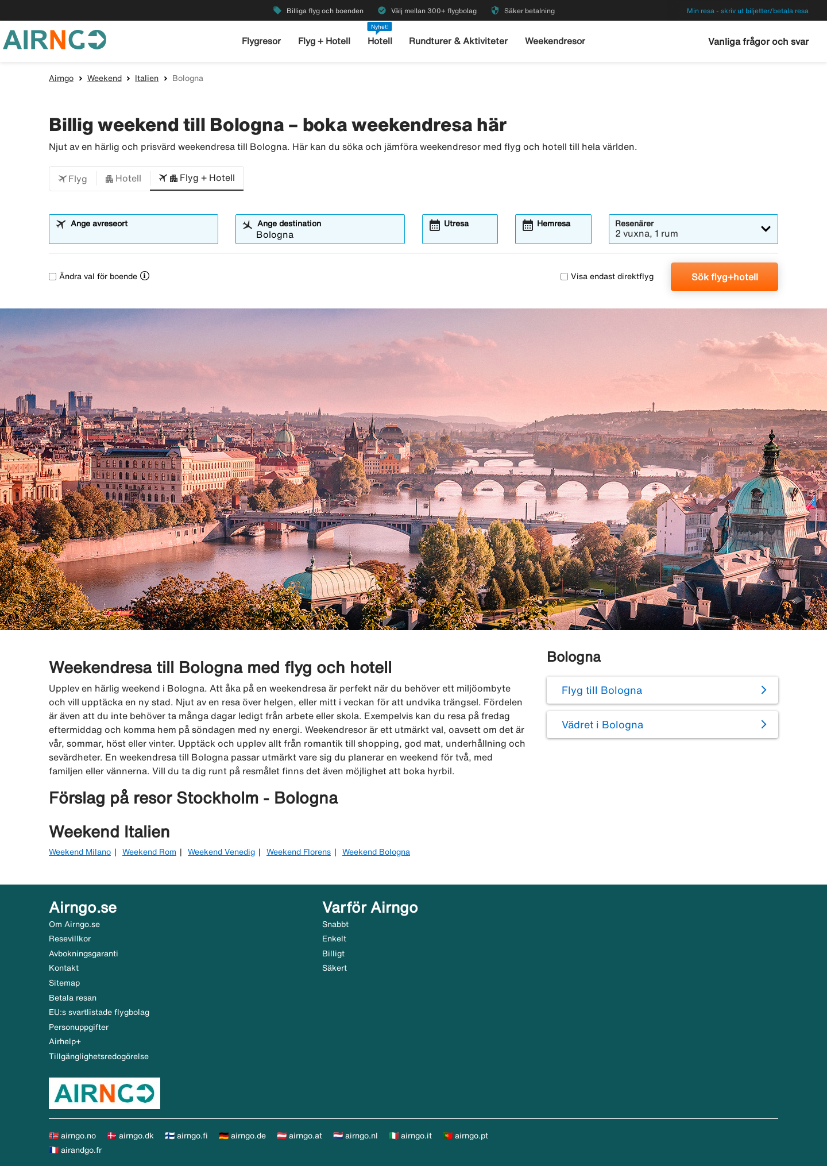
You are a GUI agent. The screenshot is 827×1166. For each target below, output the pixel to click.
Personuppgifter (79, 1027)
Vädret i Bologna (602, 724)
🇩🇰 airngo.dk (130, 1136)
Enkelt (334, 939)
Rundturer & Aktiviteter (459, 41)
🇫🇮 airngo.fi (186, 1136)
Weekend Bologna (376, 852)
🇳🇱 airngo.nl (355, 1136)
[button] (72, 179)
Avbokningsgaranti (83, 953)
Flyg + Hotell (326, 41)
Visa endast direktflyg (607, 276)
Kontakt (64, 968)
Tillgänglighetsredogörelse (99, 1056)
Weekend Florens (298, 852)
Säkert (334, 968)
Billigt (333, 953)
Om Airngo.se (74, 924)
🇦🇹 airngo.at (299, 1136)
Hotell (381, 41)
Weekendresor (552, 41)
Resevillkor (70, 939)
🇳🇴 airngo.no (72, 1136)
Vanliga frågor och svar (758, 41)
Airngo (61, 78)
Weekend (104, 78)
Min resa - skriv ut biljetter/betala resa (748, 10)
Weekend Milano (80, 852)
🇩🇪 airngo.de (242, 1136)
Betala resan (72, 998)
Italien (147, 78)
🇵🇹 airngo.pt (465, 1136)
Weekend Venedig (221, 852)
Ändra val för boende (93, 276)
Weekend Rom (149, 852)
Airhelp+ (65, 1041)
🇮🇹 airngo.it (410, 1136)
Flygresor (264, 41)
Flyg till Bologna (602, 690)
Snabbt (335, 924)
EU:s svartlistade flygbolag (99, 1012)
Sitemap (64, 983)
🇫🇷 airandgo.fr (75, 1150)
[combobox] (140, 234)
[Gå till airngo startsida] (54, 38)
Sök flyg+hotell (724, 276)
